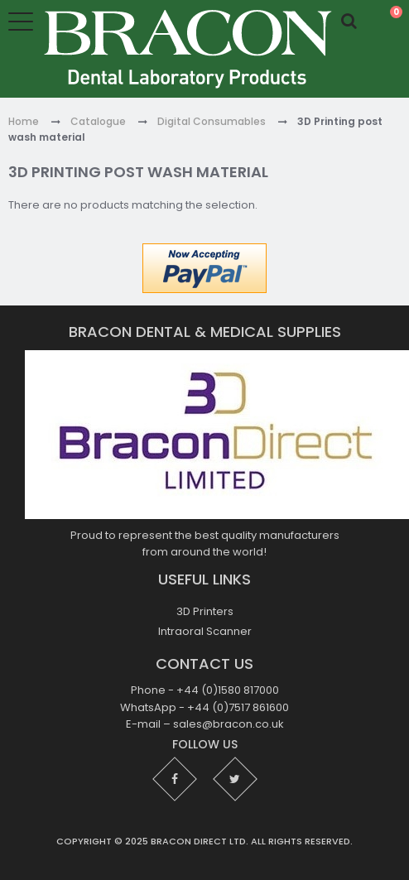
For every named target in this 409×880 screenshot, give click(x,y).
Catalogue (98, 121)
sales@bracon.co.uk (228, 724)
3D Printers (204, 611)
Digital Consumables (211, 121)
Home (23, 121)
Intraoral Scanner (205, 631)
